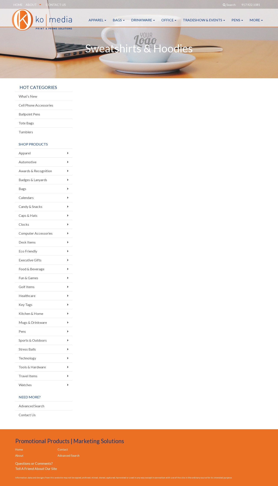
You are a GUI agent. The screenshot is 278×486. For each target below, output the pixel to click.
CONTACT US (56, 5)
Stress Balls (27, 349)
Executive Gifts (30, 260)
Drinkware (143, 24)
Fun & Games (28, 278)
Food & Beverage (31, 269)
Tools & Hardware (32, 367)
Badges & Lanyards (33, 180)
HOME (18, 5)
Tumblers (26, 132)
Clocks (24, 224)
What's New (28, 96)
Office (168, 24)
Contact (63, 449)
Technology (27, 358)
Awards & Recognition (35, 171)
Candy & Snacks (30, 206)
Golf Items (27, 287)
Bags (119, 24)
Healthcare (27, 296)
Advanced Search (31, 406)
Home (19, 449)
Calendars (26, 197)
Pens (237, 24)
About (19, 455)
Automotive (27, 162)
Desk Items (27, 242)
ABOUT (31, 5)
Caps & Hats (28, 215)
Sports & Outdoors (33, 340)
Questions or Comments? (34, 463)
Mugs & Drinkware (33, 322)
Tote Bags (26, 123)
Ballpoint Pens (29, 114)
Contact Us (27, 415)
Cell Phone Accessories (36, 105)
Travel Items (28, 376)
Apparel (97, 24)
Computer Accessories (36, 233)
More (256, 24)
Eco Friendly (28, 251)
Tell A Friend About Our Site (36, 468)
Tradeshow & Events (204, 24)
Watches (25, 385)
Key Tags (25, 304)
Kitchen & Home (31, 313)
